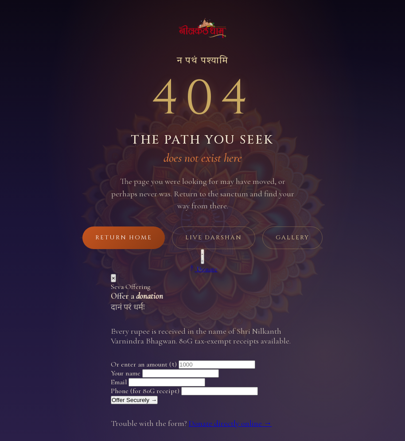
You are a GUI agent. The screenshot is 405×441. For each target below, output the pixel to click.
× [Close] (113, 278)
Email (119, 382)
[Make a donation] (203, 268)
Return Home (123, 238)
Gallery (292, 238)
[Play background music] (202, 256)
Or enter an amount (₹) (144, 364)
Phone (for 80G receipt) (145, 390)
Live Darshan (213, 238)
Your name (125, 373)
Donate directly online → (230, 423)
